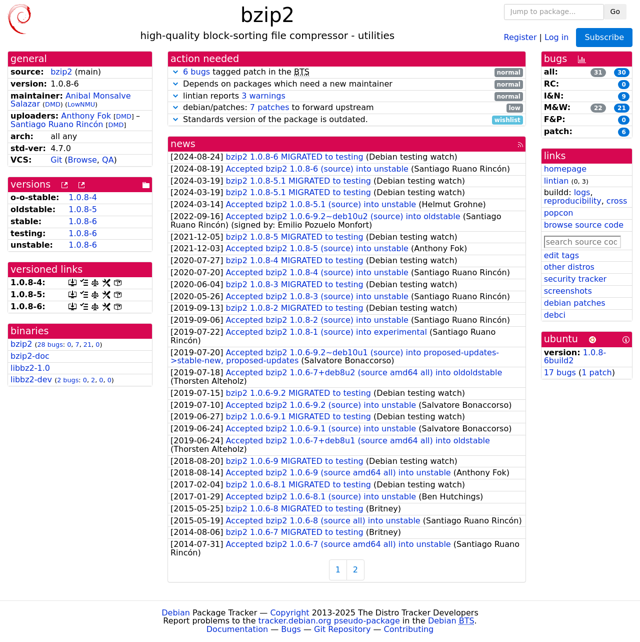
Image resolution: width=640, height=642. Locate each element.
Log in (556, 37)
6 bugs (196, 72)
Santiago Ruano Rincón (56, 124)
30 (622, 72)
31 (598, 72)
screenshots (568, 291)
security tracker (575, 279)
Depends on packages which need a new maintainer (346, 84)
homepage (565, 169)
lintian (556, 181)
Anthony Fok (86, 116)
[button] (175, 72)
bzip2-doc (30, 356)
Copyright (289, 612)
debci (555, 315)
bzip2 (61, 72)
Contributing (409, 629)
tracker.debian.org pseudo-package (329, 620)
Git (56, 160)
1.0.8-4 (82, 197)
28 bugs (49, 344)
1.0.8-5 (82, 209)
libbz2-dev (31, 379)
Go (615, 12)
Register (520, 37)
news (183, 144)
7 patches (270, 107)
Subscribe (604, 37)
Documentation (237, 629)
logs (582, 192)
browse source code (584, 225)
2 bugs (67, 380)
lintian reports (346, 96)
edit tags (561, 255)
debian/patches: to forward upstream (346, 108)
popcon (559, 213)
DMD (52, 104)
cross (616, 201)
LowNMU (81, 104)
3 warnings (264, 96)
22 (598, 108)
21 (88, 344)
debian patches (575, 303)
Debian (176, 612)
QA (108, 160)
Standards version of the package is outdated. (346, 120)
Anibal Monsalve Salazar (70, 100)
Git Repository (342, 629)
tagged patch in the (346, 72)
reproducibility (573, 201)
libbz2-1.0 (30, 368)
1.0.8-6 (82, 221)
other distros (569, 267)
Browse (82, 160)
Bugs (291, 629)
